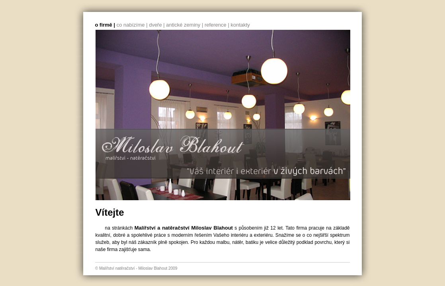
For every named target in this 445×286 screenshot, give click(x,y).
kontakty (240, 25)
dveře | (157, 25)
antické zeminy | (184, 25)
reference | (217, 25)
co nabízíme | (132, 25)
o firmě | (105, 25)
